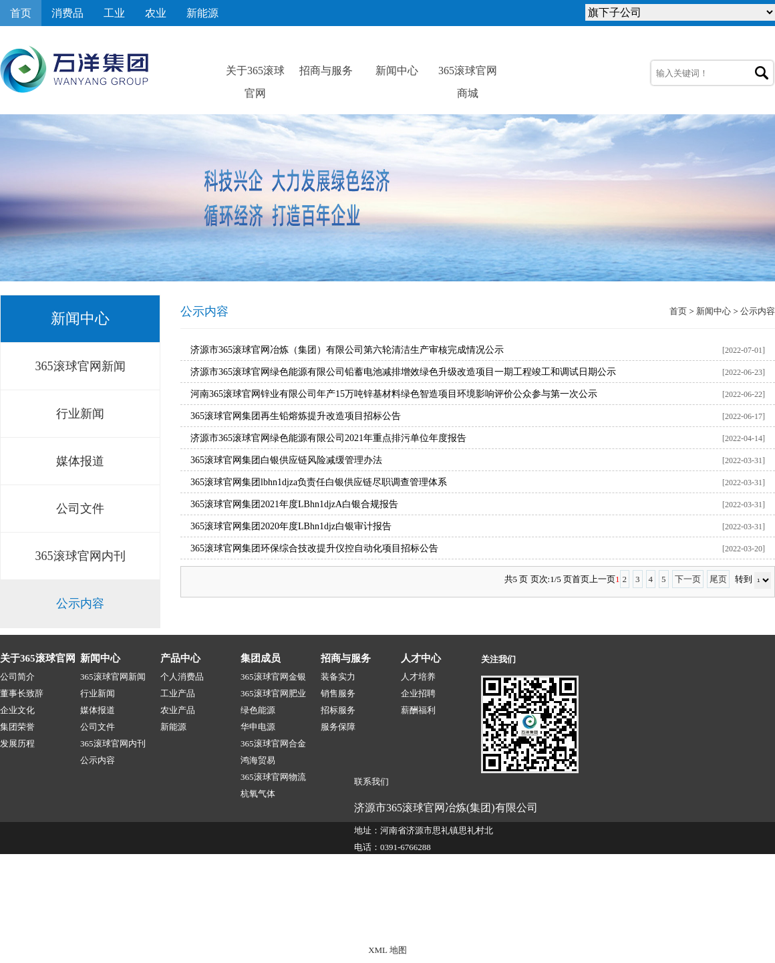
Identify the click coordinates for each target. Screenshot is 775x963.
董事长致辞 (21, 693)
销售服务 (338, 693)
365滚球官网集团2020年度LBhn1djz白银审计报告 (291, 526)
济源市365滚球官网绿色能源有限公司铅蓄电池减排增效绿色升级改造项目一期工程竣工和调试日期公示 (403, 372)
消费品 (67, 13)
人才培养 (418, 677)
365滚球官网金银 (273, 677)
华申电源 (258, 727)
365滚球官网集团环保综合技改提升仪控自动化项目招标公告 (314, 548)
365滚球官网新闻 (80, 366)
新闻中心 (396, 70)
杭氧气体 (258, 794)
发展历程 (17, 743)
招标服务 (338, 710)
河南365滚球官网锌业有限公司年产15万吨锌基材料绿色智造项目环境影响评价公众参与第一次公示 (393, 394)
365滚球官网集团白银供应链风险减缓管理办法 (286, 460)
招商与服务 (326, 70)
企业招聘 (418, 693)
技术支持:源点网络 (694, 921)
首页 (20, 13)
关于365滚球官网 (255, 73)
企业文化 (17, 710)
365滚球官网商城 (467, 73)
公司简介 (17, 677)
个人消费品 (182, 677)
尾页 (718, 579)
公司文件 (80, 508)
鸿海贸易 (258, 760)
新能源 (202, 13)
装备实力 (338, 677)
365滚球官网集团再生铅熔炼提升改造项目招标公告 (295, 416)
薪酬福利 (418, 710)
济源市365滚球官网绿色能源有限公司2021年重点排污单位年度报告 (328, 438)
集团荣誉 (17, 727)
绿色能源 (258, 710)
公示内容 (80, 603)
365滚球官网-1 (251, 921)
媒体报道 (80, 461)
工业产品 (177, 693)
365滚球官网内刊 (80, 556)
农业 (155, 13)
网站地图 (757, 921)
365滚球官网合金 (273, 743)
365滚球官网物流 (273, 777)
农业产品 (177, 710)
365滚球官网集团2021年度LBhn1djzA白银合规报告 (294, 504)
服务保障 (338, 727)
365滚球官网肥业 (273, 693)
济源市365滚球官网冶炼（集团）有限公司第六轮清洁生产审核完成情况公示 (347, 350)
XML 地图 (387, 950)
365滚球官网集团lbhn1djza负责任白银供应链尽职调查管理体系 (318, 482)
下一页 (688, 579)
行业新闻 (80, 413)
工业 (114, 13)
